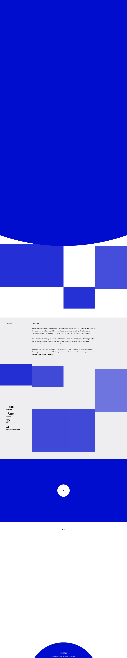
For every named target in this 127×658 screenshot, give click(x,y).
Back (63, 530)
